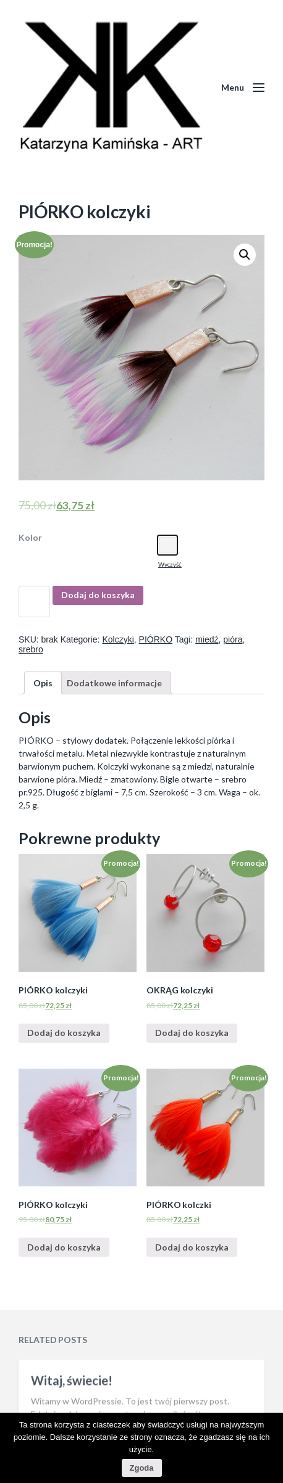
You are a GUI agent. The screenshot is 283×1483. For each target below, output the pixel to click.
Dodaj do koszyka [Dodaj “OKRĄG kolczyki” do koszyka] (192, 1032)
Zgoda (142, 1468)
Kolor (30, 537)
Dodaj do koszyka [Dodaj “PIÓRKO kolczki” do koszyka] (192, 1247)
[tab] (43, 683)
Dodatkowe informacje (114, 683)
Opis (43, 683)
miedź (206, 639)
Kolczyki (117, 639)
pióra (232, 639)
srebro (31, 649)
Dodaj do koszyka (98, 595)
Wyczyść (170, 564)
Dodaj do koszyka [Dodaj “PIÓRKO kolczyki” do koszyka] (64, 1032)
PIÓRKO (155, 639)
